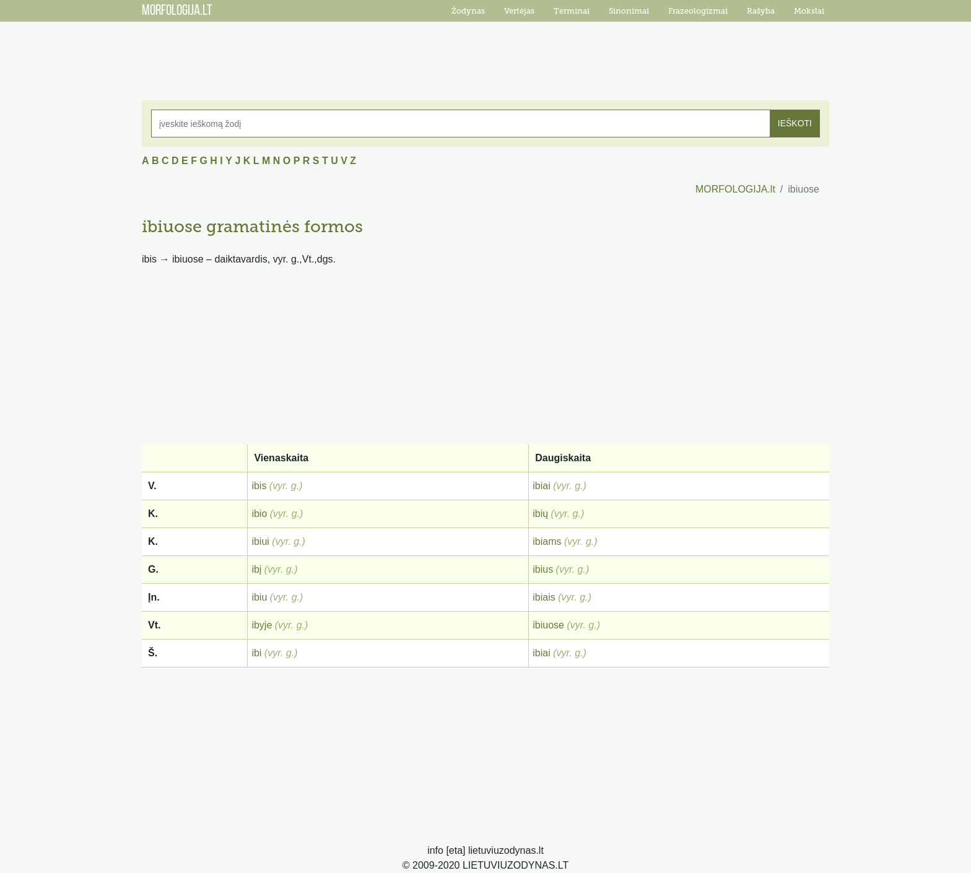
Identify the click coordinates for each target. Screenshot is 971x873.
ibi (256, 653)
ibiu (259, 597)
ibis (258, 485)
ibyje (261, 625)
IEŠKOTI (795, 123)
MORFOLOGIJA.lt (735, 189)
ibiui (260, 541)
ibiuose (548, 625)
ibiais (544, 597)
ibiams (547, 541)
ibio (259, 513)
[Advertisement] (485, 52)
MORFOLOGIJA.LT (177, 11)
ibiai (541, 485)
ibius (543, 569)
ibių (540, 513)
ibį (256, 569)
